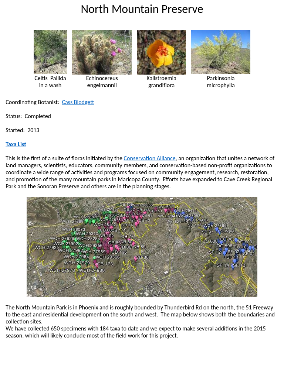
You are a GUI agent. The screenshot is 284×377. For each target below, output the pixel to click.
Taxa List (16, 144)
